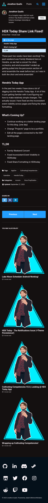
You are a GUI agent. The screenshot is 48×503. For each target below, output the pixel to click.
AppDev (13, 171)
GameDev (6, 175)
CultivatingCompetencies (28, 171)
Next (35, 214)
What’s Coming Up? (10, 47)
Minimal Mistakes (36, 498)
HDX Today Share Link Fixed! (22, 31)
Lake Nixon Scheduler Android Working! (20, 277)
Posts (29, 4)
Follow (42, 18)
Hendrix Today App (10, 44)
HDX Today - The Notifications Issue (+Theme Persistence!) (23, 331)
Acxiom (17, 180)
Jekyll (27, 498)
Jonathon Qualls (14, 4)
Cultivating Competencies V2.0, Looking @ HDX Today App (24, 388)
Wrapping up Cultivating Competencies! (20, 443)
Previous (13, 214)
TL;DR (6, 50)
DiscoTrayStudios (30, 180)
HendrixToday (18, 175)
